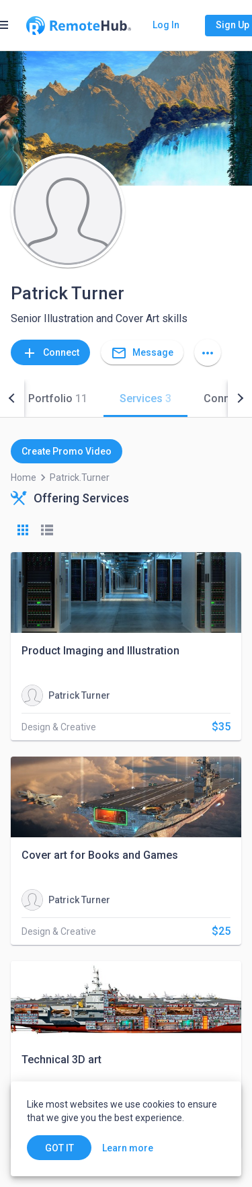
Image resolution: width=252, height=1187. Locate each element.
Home (23, 477)
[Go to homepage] (78, 25)
